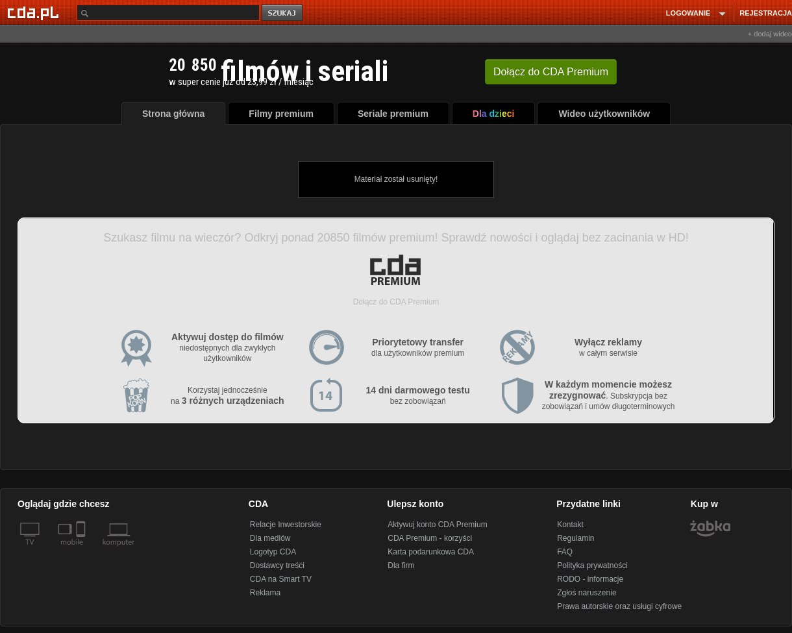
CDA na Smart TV (281, 579)
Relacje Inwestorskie (285, 524)
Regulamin (575, 538)
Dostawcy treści (277, 565)
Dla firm (401, 565)
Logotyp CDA (273, 551)
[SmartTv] (82, 549)
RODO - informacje (590, 579)
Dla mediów (270, 538)
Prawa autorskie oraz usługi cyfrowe (619, 606)
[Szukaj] (168, 13)
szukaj (283, 13)
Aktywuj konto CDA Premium (437, 524)
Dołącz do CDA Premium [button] (396, 301)
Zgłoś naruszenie (586, 592)
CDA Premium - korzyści (430, 538)
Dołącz (550, 71)
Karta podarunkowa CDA (431, 551)
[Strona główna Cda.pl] (35, 12)
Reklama (265, 592)
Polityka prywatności (592, 565)
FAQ (565, 551)
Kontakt (570, 524)
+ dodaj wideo (770, 34)
